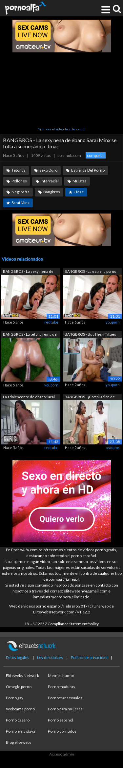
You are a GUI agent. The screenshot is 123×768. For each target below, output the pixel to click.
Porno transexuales (65, 697)
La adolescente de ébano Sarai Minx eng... (29, 397)
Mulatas (79, 180)
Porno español (60, 720)
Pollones (19, 180)
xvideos (113, 447)
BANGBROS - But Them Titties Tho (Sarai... (90, 335)
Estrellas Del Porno (88, 170)
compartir (95, 155)
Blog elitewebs (18, 742)
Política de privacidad (89, 657)
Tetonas (18, 170)
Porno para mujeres (65, 708)
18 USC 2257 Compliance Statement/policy (61, 623)
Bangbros (51, 191)
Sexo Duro (48, 170)
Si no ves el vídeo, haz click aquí (61, 129)
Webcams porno (20, 708)
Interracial (50, 180)
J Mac (79, 191)
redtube (51, 322)
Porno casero (18, 720)
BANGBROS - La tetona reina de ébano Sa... (30, 335)
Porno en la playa (20, 731)
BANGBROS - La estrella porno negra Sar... (90, 272)
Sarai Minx (20, 202)
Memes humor (61, 675)
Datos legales (17, 657)
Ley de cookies (50, 657)
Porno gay (14, 697)
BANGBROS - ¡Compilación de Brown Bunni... (90, 397)
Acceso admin (61, 754)
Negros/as (20, 191)
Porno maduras (61, 686)
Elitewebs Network (22, 675)
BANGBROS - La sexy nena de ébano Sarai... (28, 272)
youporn (113, 322)
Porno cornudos (62, 731)
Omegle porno (18, 686)
